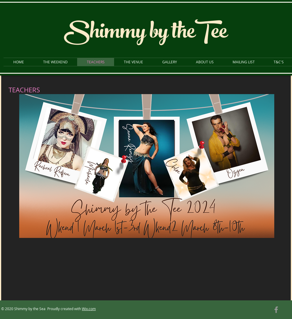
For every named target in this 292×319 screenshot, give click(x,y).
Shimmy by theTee (145, 34)
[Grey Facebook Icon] (276, 309)
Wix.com (89, 308)
